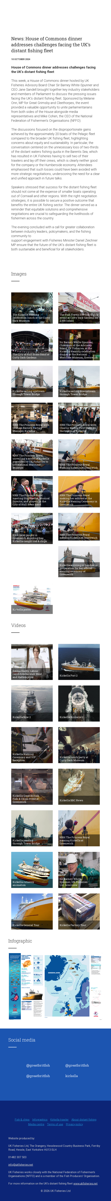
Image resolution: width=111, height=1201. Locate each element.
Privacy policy (74, 1124)
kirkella (71, 1076)
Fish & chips (22, 1119)
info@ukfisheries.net (20, 1164)
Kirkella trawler (59, 1119)
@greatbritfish (38, 1065)
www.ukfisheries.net (85, 1183)
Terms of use (55, 1124)
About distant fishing (83, 1119)
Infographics (39, 1119)
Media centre (36, 1124)
